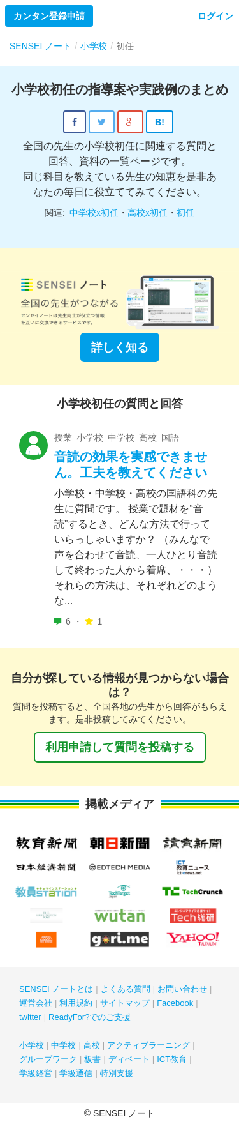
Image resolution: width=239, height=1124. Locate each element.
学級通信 (75, 1073)
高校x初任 (147, 213)
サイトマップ (125, 1003)
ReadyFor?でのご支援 (89, 1017)
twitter (30, 1017)
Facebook (175, 1003)
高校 (91, 1045)
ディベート (129, 1059)
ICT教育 (172, 1059)
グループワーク (48, 1059)
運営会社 (35, 1003)
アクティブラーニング (148, 1045)
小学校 (31, 1045)
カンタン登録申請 (49, 16)
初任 (185, 213)
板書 (92, 1059)
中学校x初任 (94, 213)
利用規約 (75, 1003)
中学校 (63, 1045)
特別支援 (116, 1073)
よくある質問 (125, 989)
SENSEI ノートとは (56, 989)
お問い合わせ (182, 989)
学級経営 (35, 1073)
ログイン (215, 16)
